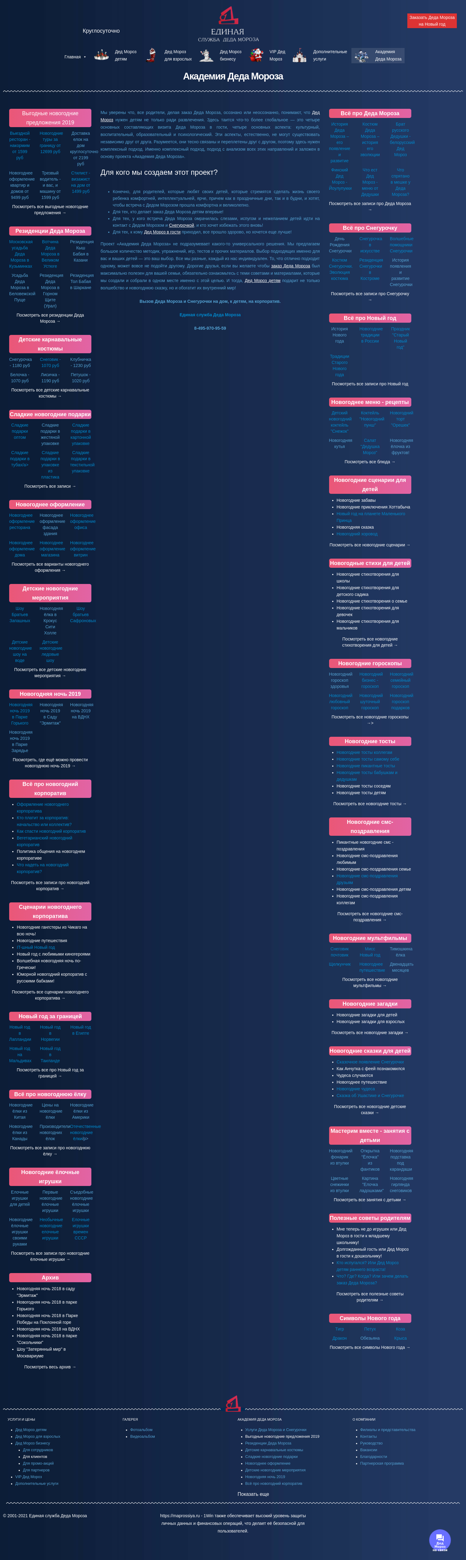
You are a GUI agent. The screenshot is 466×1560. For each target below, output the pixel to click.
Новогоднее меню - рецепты (370, 402)
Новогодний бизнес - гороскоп (371, 680)
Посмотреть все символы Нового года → (370, 1347)
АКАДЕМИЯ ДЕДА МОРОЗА (260, 1419)
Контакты (368, 1436)
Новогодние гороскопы (370, 663)
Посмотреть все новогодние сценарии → (370, 544)
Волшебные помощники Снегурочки (401, 244)
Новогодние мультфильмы (370, 938)
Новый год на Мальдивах (20, 1054)
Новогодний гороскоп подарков (401, 701)
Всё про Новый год (370, 318)
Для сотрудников (38, 1450)
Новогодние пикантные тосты (366, 765)
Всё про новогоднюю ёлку (50, 1094)
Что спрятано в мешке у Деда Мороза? (400, 182)
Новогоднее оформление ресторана (22, 521)
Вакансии (368, 1450)
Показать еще (253, 1494)
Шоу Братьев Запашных (19, 614)
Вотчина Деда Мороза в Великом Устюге (50, 254)
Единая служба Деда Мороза (210, 314)
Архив (50, 1278)
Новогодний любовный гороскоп (341, 701)
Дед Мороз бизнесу (32, 1443)
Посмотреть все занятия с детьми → (370, 1199)
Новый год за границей (50, 1016)
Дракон (339, 1338)
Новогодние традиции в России (371, 334)
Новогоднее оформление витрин (83, 548)
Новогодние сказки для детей (370, 1051)
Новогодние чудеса (356, 1088)
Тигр (339, 1329)
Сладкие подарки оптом (19, 431)
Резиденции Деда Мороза (50, 231)
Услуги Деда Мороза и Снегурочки (275, 1430)
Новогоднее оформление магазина (52, 548)
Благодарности (373, 1457)
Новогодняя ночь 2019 (50, 694)
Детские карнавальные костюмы (274, 1450)
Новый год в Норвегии (50, 1033)
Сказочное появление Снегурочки (370, 1061)
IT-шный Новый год (36, 947)
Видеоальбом (142, 1436)
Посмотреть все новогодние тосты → (370, 803)
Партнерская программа (382, 1463)
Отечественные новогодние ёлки (85, 1132)
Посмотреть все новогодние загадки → (370, 1032)
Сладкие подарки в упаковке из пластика (50, 464)
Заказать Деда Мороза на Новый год (432, 21)
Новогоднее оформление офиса (83, 521)
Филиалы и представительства (388, 1430)
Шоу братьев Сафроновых (83, 614)
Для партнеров (36, 1470)
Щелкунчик (340, 964)
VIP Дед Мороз (28, 1477)
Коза (400, 1329)
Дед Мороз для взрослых (37, 1436)
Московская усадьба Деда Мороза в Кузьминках (21, 254)
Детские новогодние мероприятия (275, 1470)
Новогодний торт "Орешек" (401, 419)
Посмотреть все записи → (50, 486)
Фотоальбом (141, 1430)
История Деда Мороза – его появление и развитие (339, 142)
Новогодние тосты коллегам (364, 752)
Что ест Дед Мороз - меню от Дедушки (370, 182)
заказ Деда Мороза (290, 265)
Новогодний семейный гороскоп (401, 680)
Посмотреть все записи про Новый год (370, 383)
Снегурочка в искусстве (370, 244)
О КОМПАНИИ (364, 1419)
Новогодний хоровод (357, 533)
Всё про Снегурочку (370, 228)
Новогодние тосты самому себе (368, 759)
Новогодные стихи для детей (370, 563)
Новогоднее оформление (50, 504)
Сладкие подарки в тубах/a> (20, 458)
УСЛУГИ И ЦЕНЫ (21, 1419)
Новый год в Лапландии (20, 1033)
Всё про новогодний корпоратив (274, 1483)
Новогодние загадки (370, 1004)
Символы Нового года (369, 1318)
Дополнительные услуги (36, 1483)
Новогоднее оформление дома (22, 548)
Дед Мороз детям (30, 1430)
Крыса (400, 1338)
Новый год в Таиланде (50, 1054)
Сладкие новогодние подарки (50, 414)
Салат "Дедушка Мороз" (370, 446)
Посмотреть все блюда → (370, 461)
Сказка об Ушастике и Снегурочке (370, 1095)
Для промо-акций (38, 1463)
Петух (370, 1329)
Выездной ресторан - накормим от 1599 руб (19, 145)
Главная (75, 56)
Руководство (371, 1443)
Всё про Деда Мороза (370, 113)
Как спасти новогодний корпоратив (51, 831)
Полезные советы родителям (370, 1218)
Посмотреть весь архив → (50, 1366)
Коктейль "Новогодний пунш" (371, 419)
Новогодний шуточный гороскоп (371, 701)
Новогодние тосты (370, 741)
